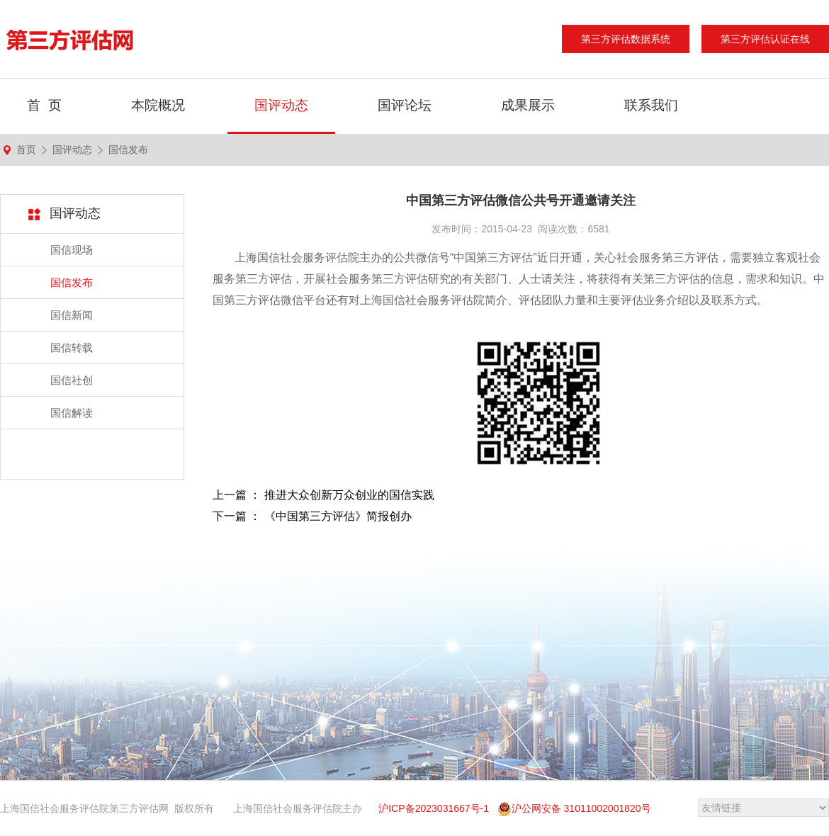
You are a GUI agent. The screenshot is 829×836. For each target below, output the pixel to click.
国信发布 (128, 149)
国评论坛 (405, 105)
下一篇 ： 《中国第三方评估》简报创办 (312, 516)
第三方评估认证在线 (765, 39)
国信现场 (71, 250)
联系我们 (651, 105)
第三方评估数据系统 (625, 39)
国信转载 (71, 347)
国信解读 (71, 413)
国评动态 (281, 105)
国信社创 (71, 380)
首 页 (44, 105)
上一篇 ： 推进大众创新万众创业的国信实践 (323, 495)
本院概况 (158, 105)
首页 (26, 149)
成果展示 (528, 105)
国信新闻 (71, 315)
